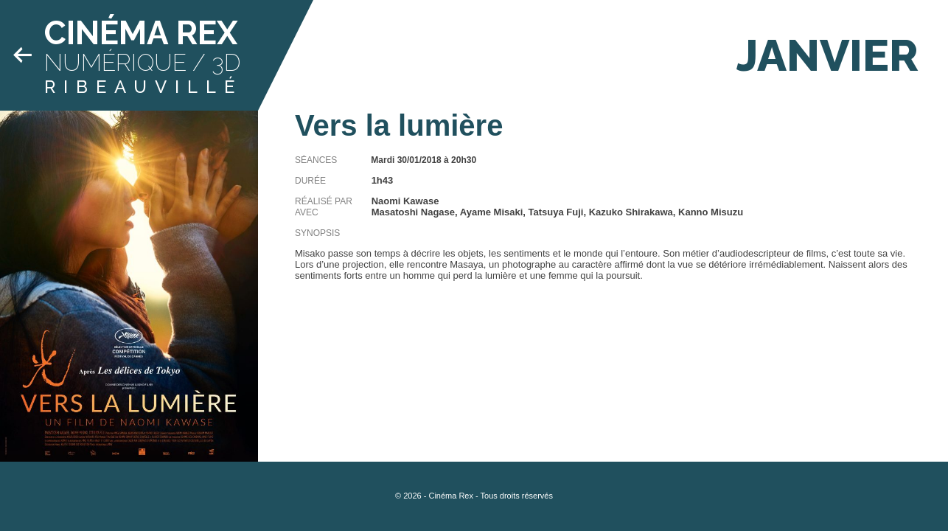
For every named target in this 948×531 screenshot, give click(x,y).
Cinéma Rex (140, 33)
